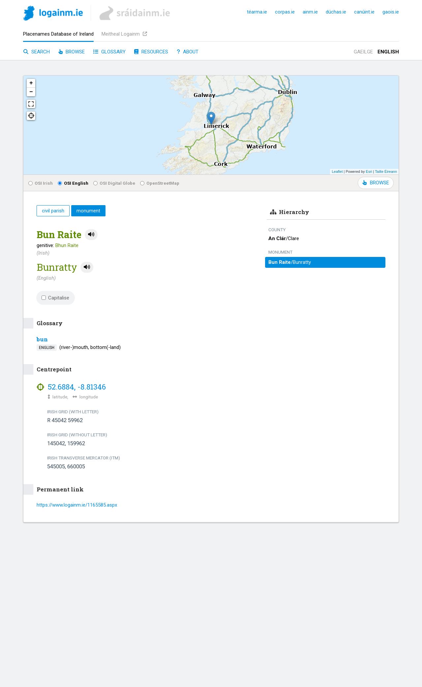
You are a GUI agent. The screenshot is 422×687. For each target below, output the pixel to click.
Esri (369, 171)
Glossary (109, 52)
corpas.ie (285, 12)
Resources (151, 52)
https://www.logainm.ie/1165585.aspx (77, 505)
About (187, 52)
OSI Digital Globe (114, 183)
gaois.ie (390, 12)
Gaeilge (363, 52)
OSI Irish (40, 183)
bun (42, 339)
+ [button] (31, 83)
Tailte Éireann (386, 171)
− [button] (31, 92)
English (388, 52)
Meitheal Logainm (124, 34)
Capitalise (55, 298)
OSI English (73, 183)
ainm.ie (310, 12)
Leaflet (337, 171)
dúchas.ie (336, 12)
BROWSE (375, 183)
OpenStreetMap (159, 183)
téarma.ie (257, 12)
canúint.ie (364, 12)
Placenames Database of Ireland (58, 34)
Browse (71, 52)
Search (36, 52)
